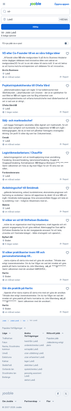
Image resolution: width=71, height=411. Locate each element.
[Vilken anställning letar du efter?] (35, 11)
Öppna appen (61, 4)
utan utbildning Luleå (33, 353)
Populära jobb (52, 338)
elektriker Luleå (31, 365)
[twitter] (66, 393)
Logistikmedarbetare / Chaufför (22, 152)
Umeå (5, 353)
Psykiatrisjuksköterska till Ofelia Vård (26, 85)
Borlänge (6, 377)
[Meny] (4, 4)
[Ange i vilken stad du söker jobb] (35, 19)
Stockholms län (9, 373)
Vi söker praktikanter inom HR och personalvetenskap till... (23, 254)
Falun (4, 342)
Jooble (19, 407)
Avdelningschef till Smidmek (20, 187)
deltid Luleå (29, 380)
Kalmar (5, 361)
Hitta (35, 26)
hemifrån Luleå (31, 341)
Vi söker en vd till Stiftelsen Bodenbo (25, 220)
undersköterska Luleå (34, 345)
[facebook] (58, 393)
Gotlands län (8, 369)
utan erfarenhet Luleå (34, 357)
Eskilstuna (7, 357)
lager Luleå (29, 361)
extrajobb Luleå (31, 349)
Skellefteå (7, 365)
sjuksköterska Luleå (33, 369)
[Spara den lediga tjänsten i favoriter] (67, 53)
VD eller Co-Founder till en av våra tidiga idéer (31, 53)
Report (64, 77)
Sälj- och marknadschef (17, 120)
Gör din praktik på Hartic (17, 288)
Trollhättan (7, 338)
